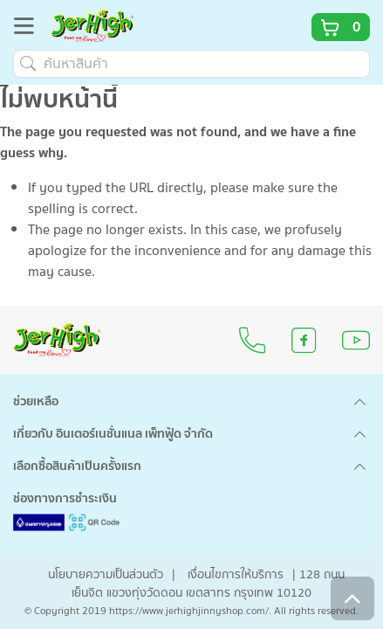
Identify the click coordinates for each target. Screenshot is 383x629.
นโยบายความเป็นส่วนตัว (105, 574)
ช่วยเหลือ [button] (35, 401)
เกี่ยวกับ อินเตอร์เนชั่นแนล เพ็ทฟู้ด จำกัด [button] (113, 434)
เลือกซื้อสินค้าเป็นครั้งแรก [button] (77, 466)
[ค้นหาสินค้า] (191, 64)
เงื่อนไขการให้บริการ (236, 574)
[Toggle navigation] (28, 29)
